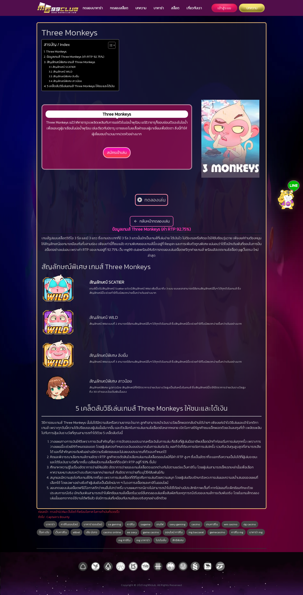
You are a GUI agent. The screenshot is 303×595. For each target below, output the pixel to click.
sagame (145, 524)
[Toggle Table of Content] (110, 45)
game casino (151, 532)
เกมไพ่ (160, 524)
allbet (76, 532)
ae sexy (132, 532)
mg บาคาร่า (143, 540)
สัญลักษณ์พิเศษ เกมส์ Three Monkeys (71, 62)
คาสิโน (131, 524)
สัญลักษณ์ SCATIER (64, 67)
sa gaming (114, 524)
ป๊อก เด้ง (44, 532)
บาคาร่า (159, 8)
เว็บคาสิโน (61, 532)
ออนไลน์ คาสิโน (174, 532)
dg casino (249, 524)
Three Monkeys (56, 51)
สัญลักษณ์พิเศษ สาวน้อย (67, 81)
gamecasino (217, 532)
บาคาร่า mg (256, 532)
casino (195, 524)
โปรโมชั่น (161, 540)
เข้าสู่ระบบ (224, 8)
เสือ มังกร (91, 532)
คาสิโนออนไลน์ (69, 524)
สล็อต (175, 8)
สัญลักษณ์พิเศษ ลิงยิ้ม (66, 76)
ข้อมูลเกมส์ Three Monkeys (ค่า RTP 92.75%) (75, 56)
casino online (112, 532)
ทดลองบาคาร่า (93, 8)
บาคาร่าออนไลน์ (93, 524)
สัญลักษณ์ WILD (62, 72)
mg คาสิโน (124, 540)
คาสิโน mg (237, 532)
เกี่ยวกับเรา (194, 8)
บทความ (140, 8)
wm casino (230, 524)
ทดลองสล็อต (119, 8)
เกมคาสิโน (212, 524)
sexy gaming (177, 524)
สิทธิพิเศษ (178, 540)
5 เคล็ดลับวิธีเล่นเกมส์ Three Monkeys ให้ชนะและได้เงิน (81, 86)
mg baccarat (196, 532)
